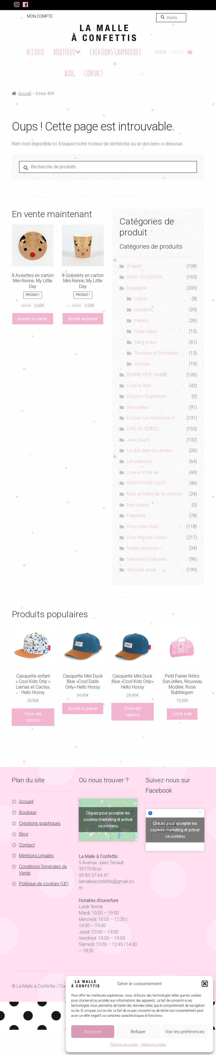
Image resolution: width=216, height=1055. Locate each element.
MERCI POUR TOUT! (146, 483)
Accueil (35, 52)
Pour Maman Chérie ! (147, 537)
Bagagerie (137, 288)
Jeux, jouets (138, 439)
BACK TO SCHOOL (145, 277)
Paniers (141, 320)
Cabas (140, 298)
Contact (93, 73)
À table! (134, 266)
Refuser (138, 1031)
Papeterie (136, 515)
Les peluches (140, 461)
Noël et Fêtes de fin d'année (154, 494)
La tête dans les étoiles (149, 450)
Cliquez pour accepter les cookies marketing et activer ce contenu (108, 819)
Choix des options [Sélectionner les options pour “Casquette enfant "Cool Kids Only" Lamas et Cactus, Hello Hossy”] (33, 717)
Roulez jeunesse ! (144, 548)
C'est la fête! (139, 385)
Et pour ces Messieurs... (150, 418)
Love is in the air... (144, 472)
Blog (70, 73)
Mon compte (40, 16)
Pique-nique (145, 331)
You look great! (141, 569)
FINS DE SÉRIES (143, 429)
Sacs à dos (145, 342)
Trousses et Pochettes (156, 353)
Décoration (138, 407)
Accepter (93, 1031)
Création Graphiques (147, 396)
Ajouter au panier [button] (32, 318)
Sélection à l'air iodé (146, 559)
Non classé (138, 505)
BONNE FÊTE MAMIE (147, 374)
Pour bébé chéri (142, 526)
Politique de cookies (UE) (43, 883)
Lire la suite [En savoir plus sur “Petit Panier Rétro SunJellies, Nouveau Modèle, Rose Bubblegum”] (182, 714)
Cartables (143, 309)
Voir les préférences (185, 1031)
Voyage (142, 363)
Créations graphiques (115, 52)
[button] (205, 984)
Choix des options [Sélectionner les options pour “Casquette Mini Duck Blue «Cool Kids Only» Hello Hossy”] (132, 711)
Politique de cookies (124, 1045)
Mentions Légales (153, 1045)
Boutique (64, 52)
